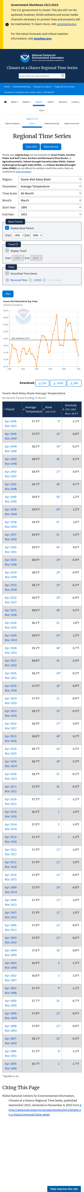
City (42, 110)
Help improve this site (64, 1188)
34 (57, 446)
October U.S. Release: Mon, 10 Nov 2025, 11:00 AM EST (29, 92)
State (50, 101)
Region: (7, 179)
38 (57, 459)
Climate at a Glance (42, 86)
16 (57, 434)
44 (57, 547)
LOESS (37, 280)
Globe (14, 101)
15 (57, 698)
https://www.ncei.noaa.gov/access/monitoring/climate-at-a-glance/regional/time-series (45, 1109)
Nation (26, 101)
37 (57, 471)
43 (57, 660)
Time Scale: (9, 193)
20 (57, 1001)
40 (57, 610)
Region (38, 101)
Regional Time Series (65, 86)
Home (7, 86)
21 (57, 875)
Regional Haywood (71, 123)
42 (57, 749)
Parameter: (9, 186)
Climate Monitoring (21, 86)
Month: (7, 200)
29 (57, 560)
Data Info (31, 146)
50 (57, 497)
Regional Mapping (12, 123)
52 (57, 623)
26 (57, 786)
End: (27, 235)
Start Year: (9, 207)
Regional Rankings (52, 123)
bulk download (23, 171)
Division (63, 101)
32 (57, 585)
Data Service (51, 146)
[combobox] (42, 106)
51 (57, 534)
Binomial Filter (19, 280)
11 (57, 849)
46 (57, 484)
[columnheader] (12, 409)
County (76, 101)
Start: (8, 235)
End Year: (8, 214)
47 (57, 522)
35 (57, 774)
